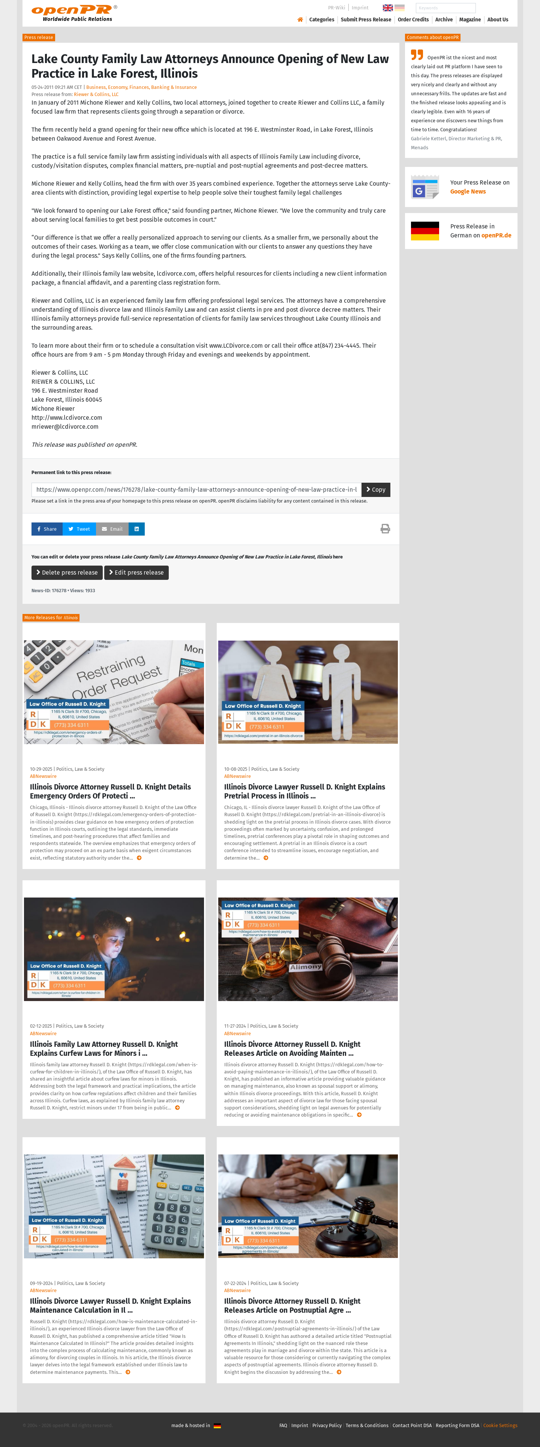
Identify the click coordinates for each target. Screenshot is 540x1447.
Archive (444, 20)
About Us (498, 20)
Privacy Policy (327, 1425)
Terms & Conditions (367, 1425)
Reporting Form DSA (457, 1425)
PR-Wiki (336, 8)
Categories (321, 20)
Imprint (360, 8)
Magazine (470, 20)
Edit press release (136, 572)
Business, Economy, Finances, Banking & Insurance (141, 87)
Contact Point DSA (412, 1425)
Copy (376, 489)
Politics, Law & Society (80, 769)
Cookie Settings (500, 1425)
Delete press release (67, 572)
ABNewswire (43, 776)
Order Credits (413, 20)
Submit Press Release (366, 20)
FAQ (283, 1425)
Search (492, 8)
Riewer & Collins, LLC (96, 94)
